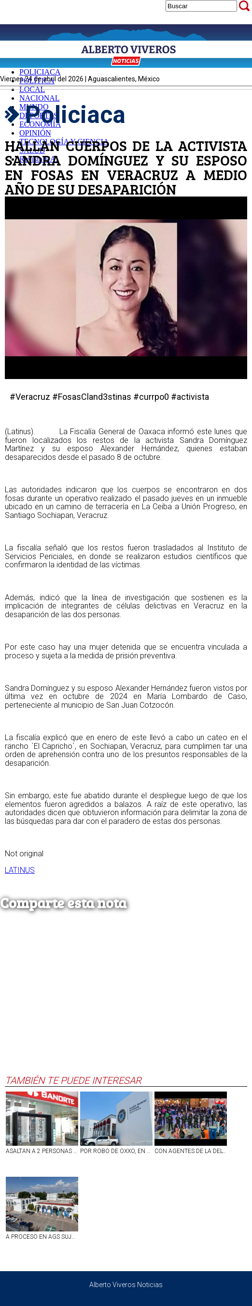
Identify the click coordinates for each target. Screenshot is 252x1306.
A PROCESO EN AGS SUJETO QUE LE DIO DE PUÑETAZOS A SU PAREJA (42, 1236)
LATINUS (20, 870)
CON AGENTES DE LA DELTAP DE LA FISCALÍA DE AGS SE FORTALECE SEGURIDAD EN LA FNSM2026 (190, 1151)
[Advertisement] (123, 1002)
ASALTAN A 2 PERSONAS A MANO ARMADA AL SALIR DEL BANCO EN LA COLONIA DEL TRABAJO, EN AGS (42, 1151)
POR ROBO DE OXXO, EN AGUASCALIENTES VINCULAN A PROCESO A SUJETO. (116, 1151)
